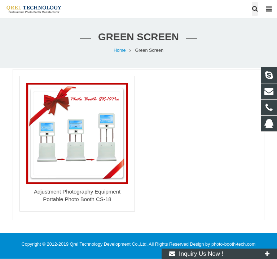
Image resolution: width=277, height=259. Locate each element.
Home (120, 50)
